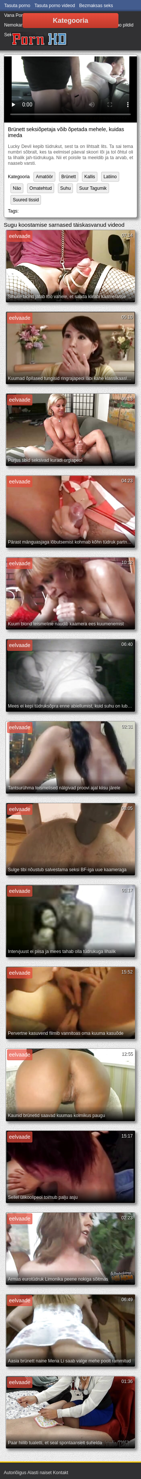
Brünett (68, 176)
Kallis (89, 176)
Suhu (65, 188)
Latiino (110, 176)
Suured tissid (26, 199)
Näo (17, 188)
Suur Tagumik (92, 188)
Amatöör (44, 176)
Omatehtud (40, 188)
